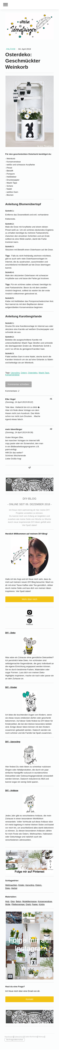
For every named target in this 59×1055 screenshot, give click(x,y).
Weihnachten (11, 885)
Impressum (9, 1037)
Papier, (35, 904)
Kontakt (29, 999)
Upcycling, (30, 885)
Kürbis (42, 904)
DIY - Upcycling (12, 741)
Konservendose (12, 375)
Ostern (24, 373)
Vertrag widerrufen (14, 1040)
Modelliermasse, (29, 901)
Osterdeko (32, 373)
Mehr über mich (29, 599)
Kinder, (21, 885)
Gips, (13, 901)
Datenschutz (18, 1037)
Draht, (28, 904)
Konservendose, (45, 901)
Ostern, (38, 885)
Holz (7, 901)
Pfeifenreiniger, (18, 904)
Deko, (8, 888)
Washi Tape (44, 373)
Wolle (7, 904)
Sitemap (41, 1037)
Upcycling (15, 373)
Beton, (19, 901)
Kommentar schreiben (18, 384)
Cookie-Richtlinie (31, 1037)
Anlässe (11, 49)
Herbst (14, 888)
